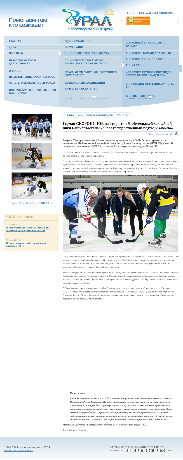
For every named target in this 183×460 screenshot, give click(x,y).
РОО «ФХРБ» (134, 65)
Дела (12, 47)
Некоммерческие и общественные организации (91, 74)
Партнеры (16, 53)
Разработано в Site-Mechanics (18, 450)
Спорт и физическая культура (87, 53)
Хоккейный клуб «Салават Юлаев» (145, 44)
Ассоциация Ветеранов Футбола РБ (150, 86)
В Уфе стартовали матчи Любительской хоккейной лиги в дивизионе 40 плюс (27, 229)
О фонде (15, 71)
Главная (15, 41)
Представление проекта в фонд (32, 76)
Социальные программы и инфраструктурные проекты (86, 62)
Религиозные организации (85, 82)
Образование (74, 47)
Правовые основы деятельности (22, 62)
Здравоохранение (77, 41)
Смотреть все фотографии (30, 203)
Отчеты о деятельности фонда (32, 82)
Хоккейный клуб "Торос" (144, 59)
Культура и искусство (81, 88)
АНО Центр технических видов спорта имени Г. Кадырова (148, 74)
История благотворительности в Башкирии (32, 92)
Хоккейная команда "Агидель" (149, 53)
